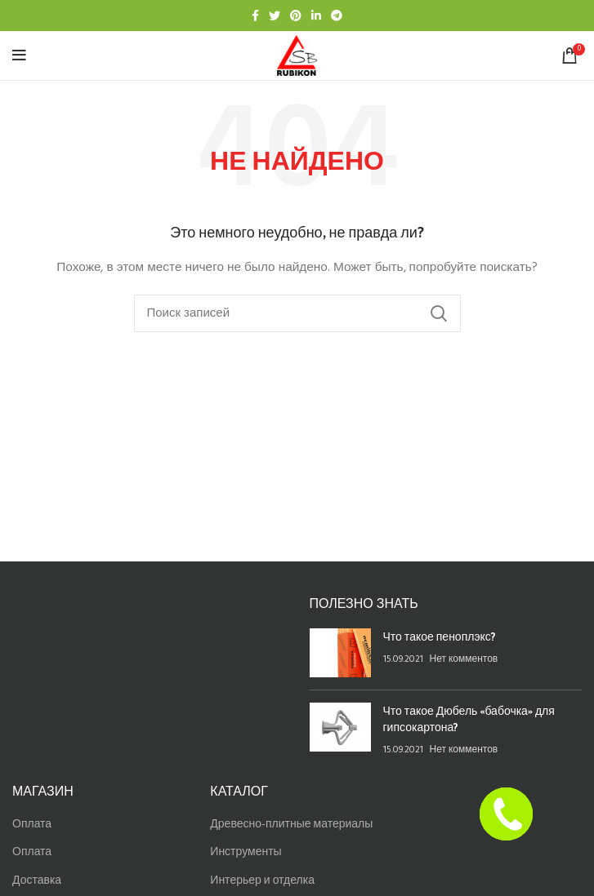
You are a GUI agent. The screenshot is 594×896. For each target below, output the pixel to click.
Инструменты (245, 852)
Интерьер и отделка (262, 881)
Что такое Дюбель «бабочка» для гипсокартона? (469, 718)
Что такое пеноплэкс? (439, 636)
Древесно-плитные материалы (291, 824)
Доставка (36, 881)
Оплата (31, 824)
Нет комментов (464, 659)
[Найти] (297, 313)
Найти (438, 313)
